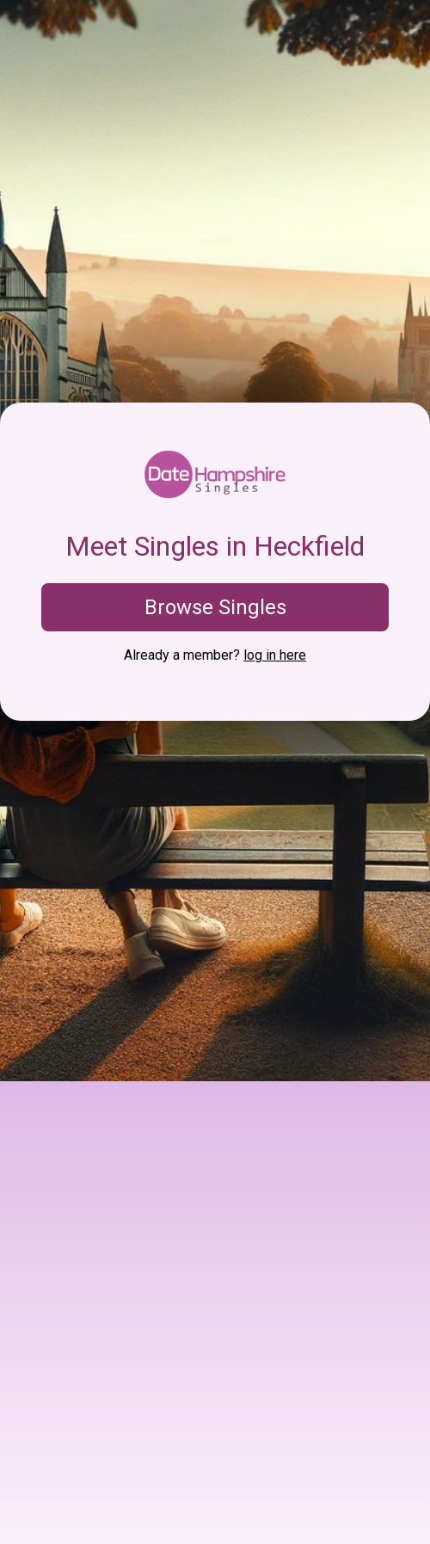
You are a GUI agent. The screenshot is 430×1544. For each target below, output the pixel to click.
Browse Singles (215, 607)
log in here (274, 655)
